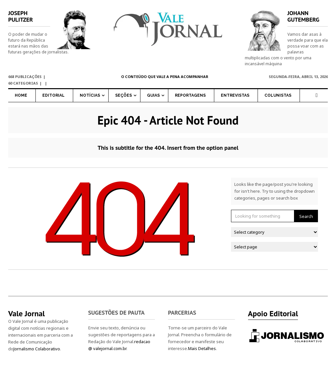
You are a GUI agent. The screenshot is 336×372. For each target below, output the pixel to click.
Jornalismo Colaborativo (36, 349)
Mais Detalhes (202, 348)
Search (306, 216)
